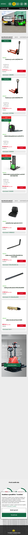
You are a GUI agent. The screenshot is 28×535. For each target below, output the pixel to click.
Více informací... (12, 365)
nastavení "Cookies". (12, 506)
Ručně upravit (14, 510)
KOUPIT (21, 71)
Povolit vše (14, 515)
